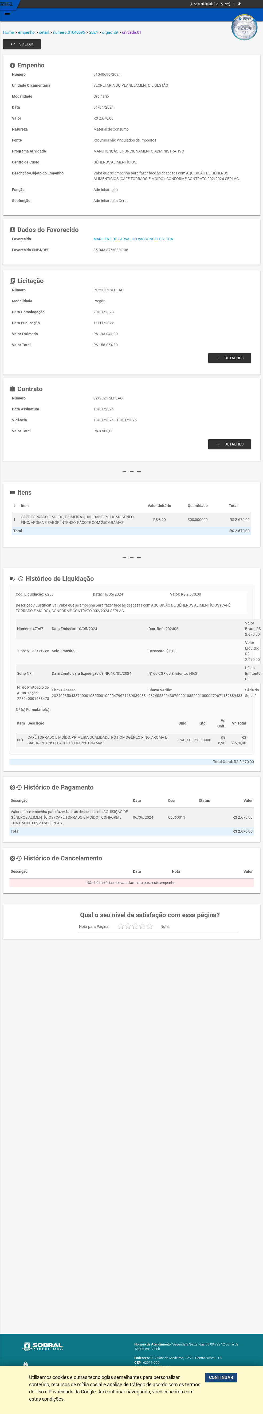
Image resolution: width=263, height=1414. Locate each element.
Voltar (21, 44)
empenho (26, 32)
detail (44, 32)
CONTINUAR (221, 1377)
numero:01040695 (69, 32)
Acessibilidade (202, 4)
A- (217, 3)
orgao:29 (110, 32)
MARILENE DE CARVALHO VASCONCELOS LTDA (133, 239)
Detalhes (230, 358)
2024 (93, 32)
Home (8, 32)
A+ (227, 4)
